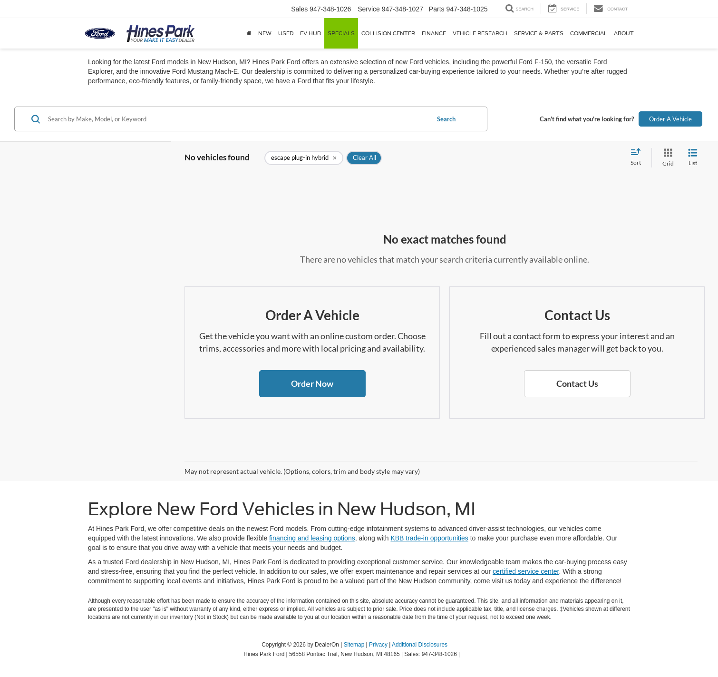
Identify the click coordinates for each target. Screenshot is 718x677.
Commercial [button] (588, 33)
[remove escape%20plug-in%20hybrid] (303, 158)
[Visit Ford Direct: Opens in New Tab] (464, 654)
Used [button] (285, 33)
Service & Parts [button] (538, 33)
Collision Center (388, 33)
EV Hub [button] (310, 33)
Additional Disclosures (419, 644)
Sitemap (354, 644)
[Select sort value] (638, 157)
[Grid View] (666, 157)
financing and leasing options (312, 538)
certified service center (526, 571)
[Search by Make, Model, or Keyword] (237, 119)
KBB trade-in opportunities (429, 538)
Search (446, 119)
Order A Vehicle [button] (670, 119)
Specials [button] (341, 33)
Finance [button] (434, 33)
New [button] (265, 33)
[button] (312, 384)
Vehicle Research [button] (480, 33)
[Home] (249, 33)
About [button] (624, 33)
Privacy (378, 644)
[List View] (693, 157)
